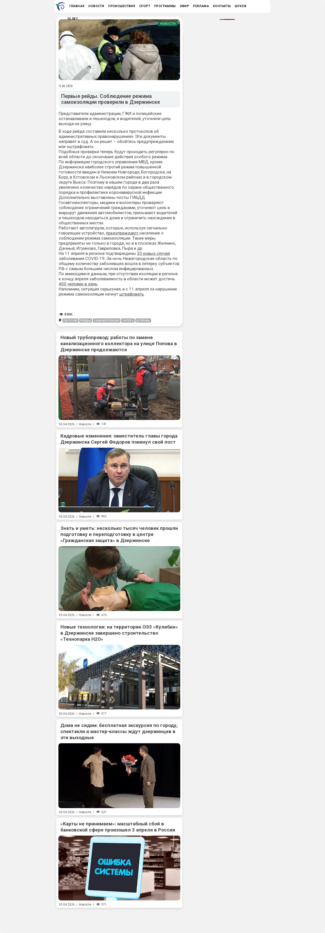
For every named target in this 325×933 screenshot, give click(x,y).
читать (128, 320)
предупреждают (122, 233)
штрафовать (131, 294)
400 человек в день (78, 283)
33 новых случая (153, 253)
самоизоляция (106, 320)
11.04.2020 (66, 86)
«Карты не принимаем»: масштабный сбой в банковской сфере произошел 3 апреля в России (117, 827)
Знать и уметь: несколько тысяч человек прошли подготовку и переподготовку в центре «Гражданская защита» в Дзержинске (119, 534)
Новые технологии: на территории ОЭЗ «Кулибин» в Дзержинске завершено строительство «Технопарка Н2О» (119, 633)
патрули (70, 320)
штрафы (143, 320)
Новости (168, 23)
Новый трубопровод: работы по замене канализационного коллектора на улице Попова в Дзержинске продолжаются (118, 343)
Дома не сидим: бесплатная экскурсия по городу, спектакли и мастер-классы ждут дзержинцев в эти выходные (119, 731)
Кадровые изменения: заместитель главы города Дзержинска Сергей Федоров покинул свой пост (118, 439)
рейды (85, 320)
